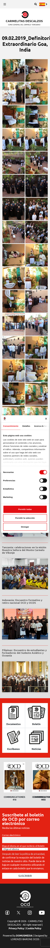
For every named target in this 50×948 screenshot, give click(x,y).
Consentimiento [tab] (10, 426)
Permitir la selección (25, 518)
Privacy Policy (16, 928)
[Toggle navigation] (4, 4)
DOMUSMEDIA (24, 935)
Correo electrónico (11, 835)
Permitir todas (25, 509)
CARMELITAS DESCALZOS (24, 21)
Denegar (25, 527)
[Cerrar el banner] (46, 419)
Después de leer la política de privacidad (23, 854)
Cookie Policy (33, 928)
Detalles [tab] (26, 426)
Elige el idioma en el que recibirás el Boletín (23, 846)
